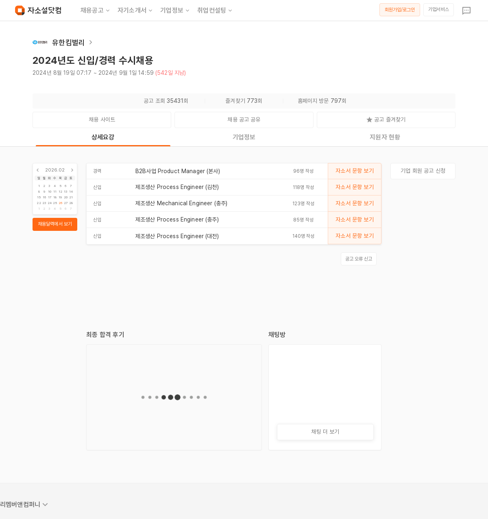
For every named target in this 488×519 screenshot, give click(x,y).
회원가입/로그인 (400, 10)
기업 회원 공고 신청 (423, 170)
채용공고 (96, 10)
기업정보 (175, 10)
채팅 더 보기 (325, 431)
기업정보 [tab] (244, 137)
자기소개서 (136, 10)
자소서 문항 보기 (354, 170)
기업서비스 (438, 9)
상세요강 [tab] (103, 137)
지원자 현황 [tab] (385, 137)
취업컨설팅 (215, 10)
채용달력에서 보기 (55, 224)
